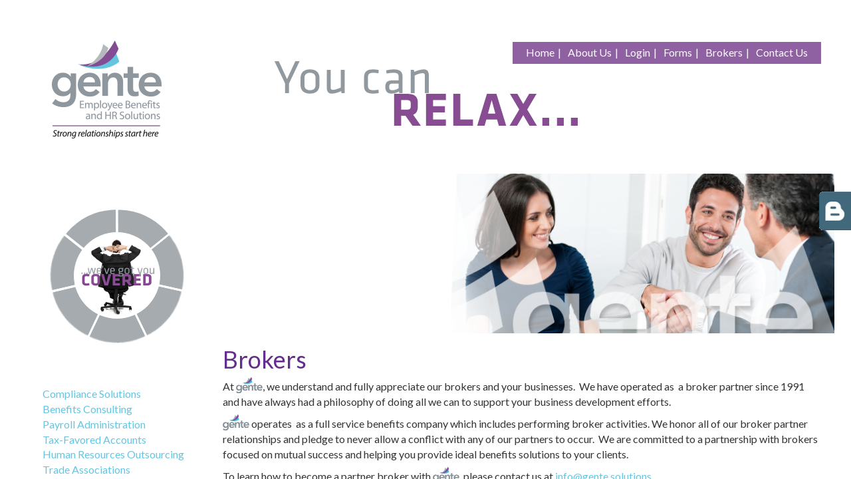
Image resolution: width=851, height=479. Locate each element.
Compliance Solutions (92, 393)
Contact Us (782, 52)
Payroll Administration (94, 424)
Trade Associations (86, 469)
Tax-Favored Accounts (94, 439)
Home (540, 52)
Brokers (724, 52)
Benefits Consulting (87, 408)
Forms (678, 52)
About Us (590, 52)
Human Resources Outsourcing (113, 454)
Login (637, 52)
